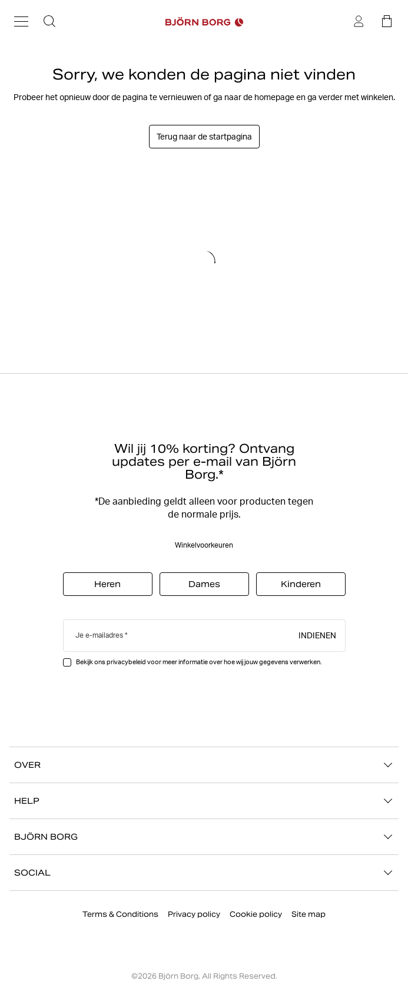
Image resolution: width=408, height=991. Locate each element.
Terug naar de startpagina (204, 136)
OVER (204, 765)
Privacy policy (194, 914)
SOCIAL (204, 873)
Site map (308, 914)
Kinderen (301, 584)
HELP (204, 801)
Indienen (317, 634)
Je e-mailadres (99, 635)
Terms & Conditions (120, 914)
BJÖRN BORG (204, 837)
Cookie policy (256, 914)
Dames (204, 584)
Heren (107, 584)
